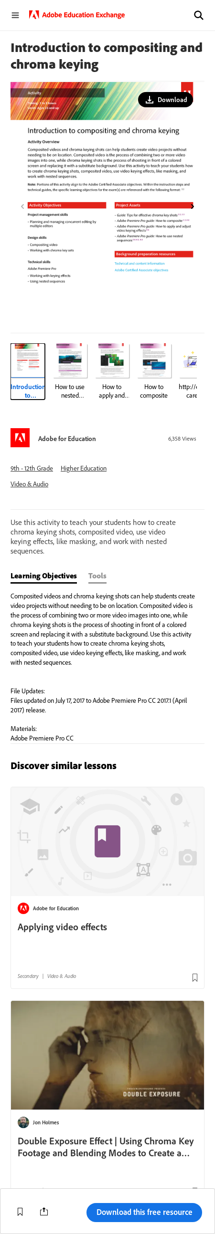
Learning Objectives (44, 575)
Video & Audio (29, 484)
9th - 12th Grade (32, 468)
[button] (198, 15)
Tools (97, 575)
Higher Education (84, 468)
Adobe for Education (67, 438)
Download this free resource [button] (145, 1212)
